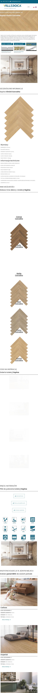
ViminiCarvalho (19, 359)
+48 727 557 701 (5, 1)
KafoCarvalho (19, 246)
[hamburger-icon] (28, 7)
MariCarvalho (19, 303)
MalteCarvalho (19, 274)
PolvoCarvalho (19, 331)
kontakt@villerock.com (15, 1)
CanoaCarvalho (19, 218)
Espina (2, 35)
